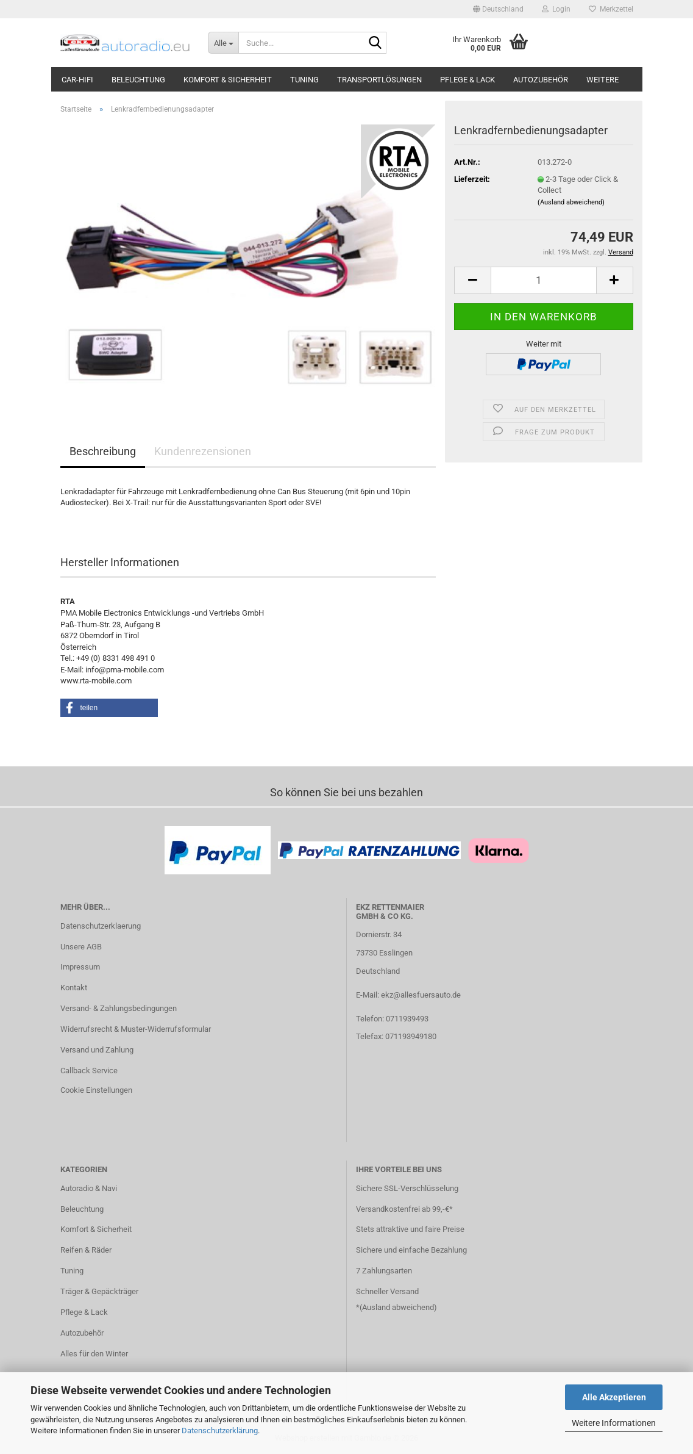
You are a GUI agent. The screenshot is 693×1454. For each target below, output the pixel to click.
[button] (498, 9)
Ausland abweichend (398, 1307)
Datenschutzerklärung (220, 1430)
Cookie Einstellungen (96, 1090)
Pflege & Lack (467, 79)
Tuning (304, 79)
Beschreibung (102, 451)
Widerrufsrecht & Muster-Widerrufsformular (135, 1029)
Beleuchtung (138, 79)
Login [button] (556, 9)
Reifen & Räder (86, 1249)
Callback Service (89, 1070)
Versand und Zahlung (96, 1049)
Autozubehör (540, 79)
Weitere (602, 79)
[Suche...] (223, 43)
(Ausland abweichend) (571, 202)
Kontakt (73, 987)
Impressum (80, 966)
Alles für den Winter (94, 1353)
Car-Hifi (77, 79)
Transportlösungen (379, 79)
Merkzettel (611, 9)
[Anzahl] (543, 280)
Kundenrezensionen (202, 451)
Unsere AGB (81, 946)
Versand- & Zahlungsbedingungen (118, 1008)
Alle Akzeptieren (614, 1397)
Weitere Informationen (614, 1423)
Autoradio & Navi (88, 1188)
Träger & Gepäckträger (99, 1291)
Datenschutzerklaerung (100, 925)
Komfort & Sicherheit (227, 79)
